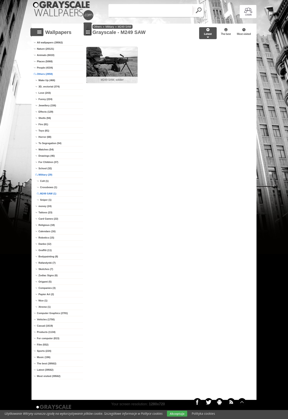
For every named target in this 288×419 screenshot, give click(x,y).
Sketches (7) (45, 269)
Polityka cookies (203, 413)
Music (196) (43, 357)
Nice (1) (42, 300)
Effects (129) (45, 111)
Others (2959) (45, 74)
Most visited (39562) (49, 376)
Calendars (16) (47, 231)
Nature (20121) (45, 48)
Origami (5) (45, 281)
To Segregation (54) (49, 143)
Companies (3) (47, 288)
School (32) (45, 168)
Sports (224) (44, 351)
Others (98, 26)
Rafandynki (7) (47, 262)
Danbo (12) (44, 244)
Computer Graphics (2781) (52, 313)
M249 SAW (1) (48, 193)
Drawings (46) (46, 155)
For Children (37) (48, 162)
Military (110, 26)
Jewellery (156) (47, 105)
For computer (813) (48, 338)
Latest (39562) (45, 369)
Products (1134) (46, 332)
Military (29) (45, 174)
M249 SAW (124, 26)
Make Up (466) (46, 80)
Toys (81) (43, 130)
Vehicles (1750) (46, 319)
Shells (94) (44, 118)
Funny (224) (45, 99)
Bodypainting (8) (48, 256)
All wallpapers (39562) (50, 42)
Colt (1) (44, 181)
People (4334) (45, 67)
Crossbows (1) (48, 187)
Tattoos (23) (45, 212)
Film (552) (42, 344)
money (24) (45, 206)
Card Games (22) (48, 218)
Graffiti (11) (45, 250)
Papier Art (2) (46, 294)
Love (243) (44, 92)
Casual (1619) (45, 325)
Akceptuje (177, 414)
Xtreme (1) (44, 306)
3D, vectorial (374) (49, 86)
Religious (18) (46, 225)
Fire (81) (43, 124)
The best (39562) (46, 363)
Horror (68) (44, 137)
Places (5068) (45, 61)
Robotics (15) (46, 237)
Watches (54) (46, 149)
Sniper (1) (46, 199)
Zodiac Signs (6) (48, 275)
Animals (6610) (45, 55)
